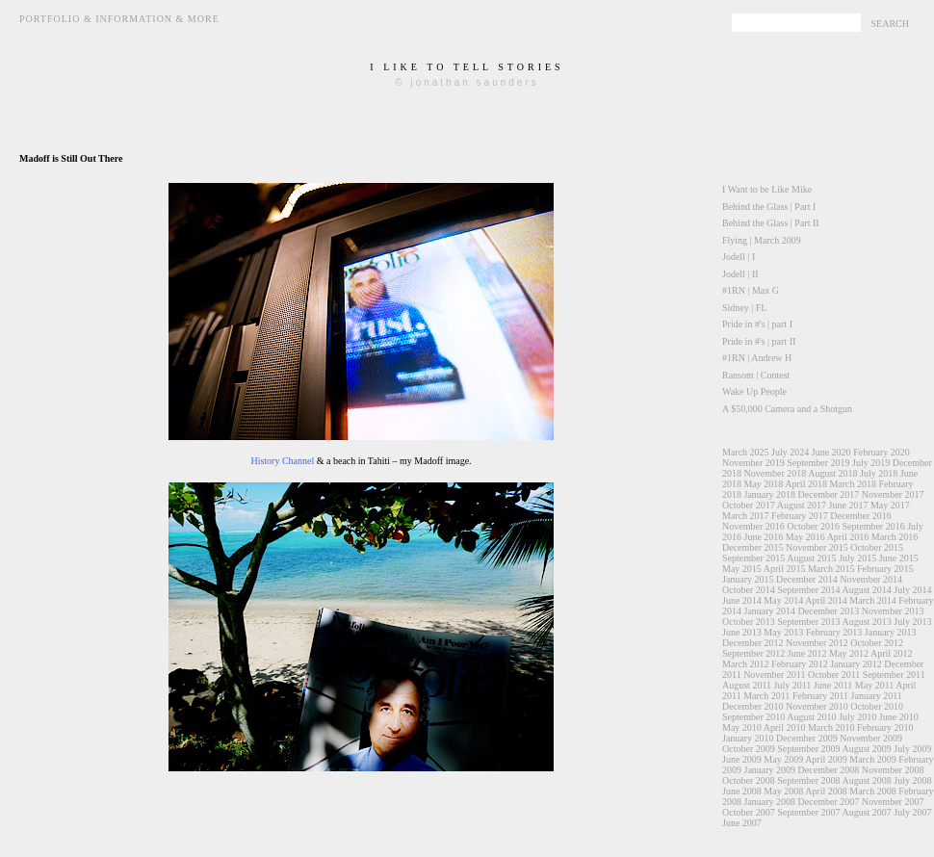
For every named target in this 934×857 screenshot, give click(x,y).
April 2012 (891, 653)
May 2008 (783, 791)
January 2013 (891, 632)
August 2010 (811, 717)
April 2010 (785, 727)
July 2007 (912, 812)
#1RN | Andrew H (756, 357)
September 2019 (818, 462)
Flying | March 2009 (761, 240)
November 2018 (775, 473)
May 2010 (742, 727)
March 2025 (745, 452)
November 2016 (753, 526)
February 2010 (885, 727)
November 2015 (817, 547)
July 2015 (857, 558)
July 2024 (790, 452)
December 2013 (829, 611)
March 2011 (766, 695)
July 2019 (871, 462)
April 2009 (826, 759)
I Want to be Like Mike (767, 189)
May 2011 (874, 685)
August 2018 (832, 473)
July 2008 (912, 780)
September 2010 (753, 717)
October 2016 (813, 526)
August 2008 (866, 780)
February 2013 (834, 632)
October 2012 (876, 642)
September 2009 (808, 748)
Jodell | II (740, 274)
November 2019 (753, 462)
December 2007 (829, 801)
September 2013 (808, 621)
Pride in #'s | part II (758, 341)
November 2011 (774, 674)
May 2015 (742, 568)
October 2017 (748, 505)
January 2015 (748, 579)
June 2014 (742, 600)
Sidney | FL (744, 307)
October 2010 (876, 706)
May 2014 (783, 600)
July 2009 (912, 748)
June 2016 (764, 537)
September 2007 (808, 812)
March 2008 (872, 791)
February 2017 (799, 515)
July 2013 (912, 621)
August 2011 (746, 685)
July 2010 (857, 717)
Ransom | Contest (756, 375)
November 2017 (893, 494)
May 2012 (849, 653)
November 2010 (817, 706)
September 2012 (753, 653)
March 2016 (895, 537)
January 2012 (856, 664)
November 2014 (871, 579)
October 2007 (748, 812)
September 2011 (894, 674)
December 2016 (861, 515)
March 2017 (745, 515)
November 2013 (893, 611)
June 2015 (899, 558)
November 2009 (871, 738)
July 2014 (912, 589)
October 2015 (876, 547)
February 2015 (885, 568)
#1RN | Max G (750, 290)
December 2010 (753, 706)
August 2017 (801, 505)
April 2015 (785, 568)
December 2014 (807, 579)
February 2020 (881, 452)
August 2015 (811, 558)
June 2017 (849, 505)
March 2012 (745, 664)
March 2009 (872, 759)
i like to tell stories (466, 67)
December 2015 (753, 547)
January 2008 (770, 801)
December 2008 (829, 770)
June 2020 (831, 452)
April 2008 (826, 791)
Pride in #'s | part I (757, 324)
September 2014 (808, 589)
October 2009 (748, 748)
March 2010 (831, 727)
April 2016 (848, 537)
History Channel (282, 460)
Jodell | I (738, 256)
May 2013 (783, 632)
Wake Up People (754, 391)
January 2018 (770, 494)
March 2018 (852, 484)
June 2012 (807, 653)
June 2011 (833, 685)
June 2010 (899, 717)
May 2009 (783, 759)
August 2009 (866, 748)
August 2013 (866, 621)
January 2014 (770, 611)
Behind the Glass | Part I (769, 206)
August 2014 (866, 589)
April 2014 (826, 600)
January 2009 (770, 770)
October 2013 (748, 621)
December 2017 (829, 494)
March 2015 (831, 568)
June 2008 (742, 791)
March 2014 (872, 600)
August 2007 (866, 812)
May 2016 (805, 537)
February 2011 (820, 695)
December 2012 (753, 642)
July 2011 (793, 685)
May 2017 (890, 505)
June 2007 (742, 823)
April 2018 (806, 484)
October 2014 (748, 589)
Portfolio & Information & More (119, 18)
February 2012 (799, 664)
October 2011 (834, 674)
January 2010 (748, 738)
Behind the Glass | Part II (770, 223)
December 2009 (807, 738)
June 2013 (742, 632)
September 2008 (808, 780)
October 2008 (748, 780)
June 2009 (742, 759)
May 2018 (764, 484)
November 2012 (817, 642)
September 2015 (753, 558)
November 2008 (893, 770)
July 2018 (878, 473)
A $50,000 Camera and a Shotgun (787, 408)
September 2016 (873, 526)
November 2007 (893, 801)
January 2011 (876, 695)
